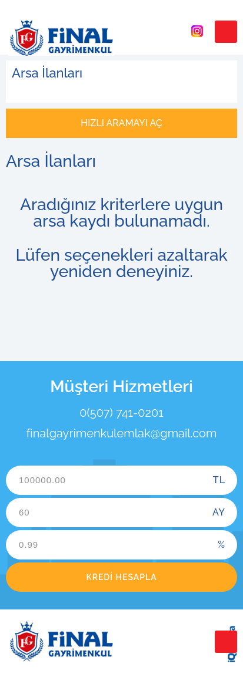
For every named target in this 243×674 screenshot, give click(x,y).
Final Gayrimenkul (61, 38)
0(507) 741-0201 (121, 413)
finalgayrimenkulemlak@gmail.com (121, 433)
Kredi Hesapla (121, 577)
